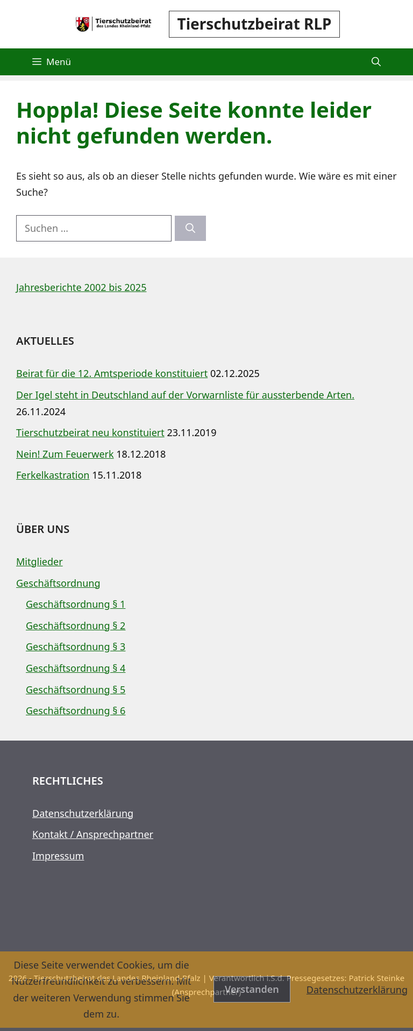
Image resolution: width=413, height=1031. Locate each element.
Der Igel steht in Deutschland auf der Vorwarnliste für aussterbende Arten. (185, 394)
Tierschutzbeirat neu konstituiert (90, 432)
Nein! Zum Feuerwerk (65, 453)
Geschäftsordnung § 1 (75, 604)
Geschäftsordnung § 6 (75, 710)
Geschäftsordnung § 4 (75, 668)
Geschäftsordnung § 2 (75, 625)
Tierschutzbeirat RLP (254, 23)
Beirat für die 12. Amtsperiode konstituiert (112, 373)
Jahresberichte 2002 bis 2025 (81, 287)
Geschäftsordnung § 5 (75, 689)
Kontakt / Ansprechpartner (92, 834)
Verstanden (252, 989)
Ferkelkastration (53, 474)
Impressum (58, 855)
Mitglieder (39, 561)
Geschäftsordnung (58, 583)
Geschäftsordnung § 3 (75, 646)
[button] (376, 61)
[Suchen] (190, 228)
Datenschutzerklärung (82, 813)
